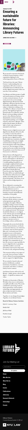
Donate (5, 405)
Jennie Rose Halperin (9, 37)
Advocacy (6, 395)
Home (4, 374)
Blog (4, 384)
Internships (6, 402)
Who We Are (6, 377)
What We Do (6, 381)
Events (5, 388)
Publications (7, 391)
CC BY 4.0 (19, 420)
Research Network (8, 398)
